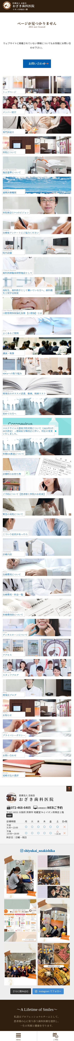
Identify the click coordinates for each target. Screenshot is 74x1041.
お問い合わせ (37, 63)
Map (9, 815)
